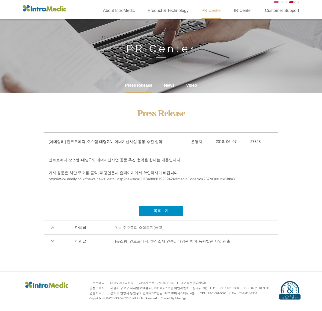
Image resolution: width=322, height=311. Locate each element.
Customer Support (282, 10)
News (169, 85)
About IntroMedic (119, 10)
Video (191, 85)
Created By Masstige (173, 298)
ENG (279, 2)
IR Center (243, 10)
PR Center (211, 10)
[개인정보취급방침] (193, 283)
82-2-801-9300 (229, 288)
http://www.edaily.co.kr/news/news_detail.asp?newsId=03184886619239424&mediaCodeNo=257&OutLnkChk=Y (142, 179)
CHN (294, 2)
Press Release (138, 85)
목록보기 (161, 211)
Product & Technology (168, 10)
